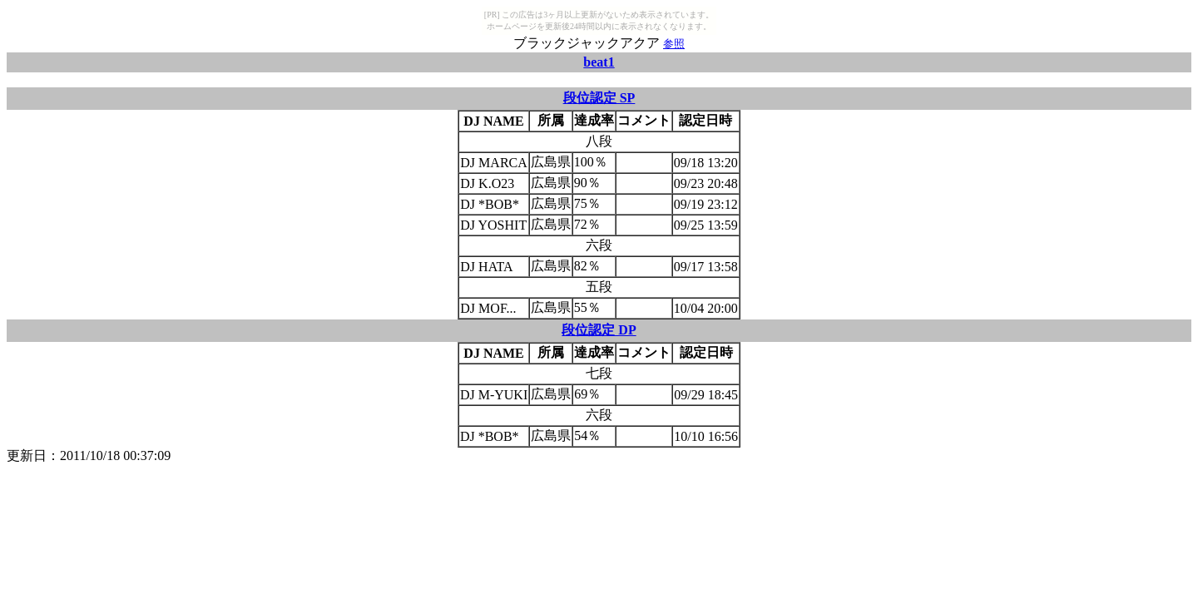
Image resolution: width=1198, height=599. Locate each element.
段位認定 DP (599, 330)
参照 (674, 43)
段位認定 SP (599, 98)
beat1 (598, 62)
